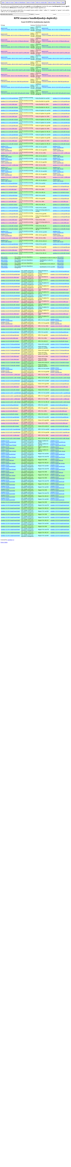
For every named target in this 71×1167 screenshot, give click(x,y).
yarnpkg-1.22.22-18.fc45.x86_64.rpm (59, 280)
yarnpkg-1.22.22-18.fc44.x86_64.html (10, 292)
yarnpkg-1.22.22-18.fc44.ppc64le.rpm (59, 286)
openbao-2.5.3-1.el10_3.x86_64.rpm (58, 156)
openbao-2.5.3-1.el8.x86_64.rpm (61, 204)
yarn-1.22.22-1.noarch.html (4, 257)
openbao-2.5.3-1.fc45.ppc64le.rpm (61, 101)
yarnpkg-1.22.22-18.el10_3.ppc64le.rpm (56, 323)
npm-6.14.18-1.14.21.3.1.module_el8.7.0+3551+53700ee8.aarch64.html (15, 29)
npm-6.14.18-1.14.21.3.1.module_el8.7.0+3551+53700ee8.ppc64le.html (15, 34)
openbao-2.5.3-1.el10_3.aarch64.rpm (58, 147)
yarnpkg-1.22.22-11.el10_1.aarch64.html (11, 392)
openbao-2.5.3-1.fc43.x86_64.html (9, 131)
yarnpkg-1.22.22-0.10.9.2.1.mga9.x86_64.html (8, 462)
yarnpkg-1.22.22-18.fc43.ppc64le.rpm (59, 298)
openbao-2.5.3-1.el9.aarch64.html (9, 183)
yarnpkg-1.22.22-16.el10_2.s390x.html (10, 374)
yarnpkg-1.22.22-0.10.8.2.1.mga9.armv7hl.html (8, 468)
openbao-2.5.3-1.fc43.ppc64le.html (9, 125)
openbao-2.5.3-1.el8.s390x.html (8, 201)
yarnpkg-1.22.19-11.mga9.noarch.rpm (59, 526)
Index (3, 2)
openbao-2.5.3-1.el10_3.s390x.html (9, 153)
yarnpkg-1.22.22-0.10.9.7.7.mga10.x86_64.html (8, 450)
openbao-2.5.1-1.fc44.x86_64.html (9, 225)
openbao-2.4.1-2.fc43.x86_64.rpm (61, 253)
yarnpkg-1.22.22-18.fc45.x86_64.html (10, 280)
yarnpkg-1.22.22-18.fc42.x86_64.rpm (59, 317)
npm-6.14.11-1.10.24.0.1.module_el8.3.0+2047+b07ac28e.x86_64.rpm (56, 92)
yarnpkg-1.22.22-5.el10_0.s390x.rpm (59, 435)
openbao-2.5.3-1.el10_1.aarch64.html (6, 171)
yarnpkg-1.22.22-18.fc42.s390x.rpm (59, 314)
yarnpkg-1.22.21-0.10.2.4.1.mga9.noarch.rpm (57, 490)
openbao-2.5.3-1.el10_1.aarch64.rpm (58, 171)
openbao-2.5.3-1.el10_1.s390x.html (9, 177)
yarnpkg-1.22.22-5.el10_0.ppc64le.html (10, 432)
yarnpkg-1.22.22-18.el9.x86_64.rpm (59, 341)
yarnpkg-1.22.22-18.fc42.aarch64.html (10, 307)
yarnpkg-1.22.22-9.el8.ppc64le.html (9, 408)
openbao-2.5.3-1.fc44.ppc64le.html (9, 113)
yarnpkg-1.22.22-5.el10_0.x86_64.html (10, 438)
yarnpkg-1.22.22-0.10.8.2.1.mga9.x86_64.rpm (57, 474)
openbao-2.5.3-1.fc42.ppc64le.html (9, 137)
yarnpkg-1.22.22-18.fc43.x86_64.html (10, 304)
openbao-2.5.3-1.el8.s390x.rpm (60, 201)
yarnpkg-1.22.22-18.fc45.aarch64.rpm (59, 271)
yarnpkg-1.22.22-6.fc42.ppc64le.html (10, 420)
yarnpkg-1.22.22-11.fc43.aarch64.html (10, 380)
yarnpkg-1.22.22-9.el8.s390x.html (9, 411)
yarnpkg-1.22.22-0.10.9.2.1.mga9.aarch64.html (8, 453)
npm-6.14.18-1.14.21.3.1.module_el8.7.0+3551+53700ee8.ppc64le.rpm (56, 34)
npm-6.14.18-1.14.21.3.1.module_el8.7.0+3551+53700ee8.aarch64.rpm (56, 29)
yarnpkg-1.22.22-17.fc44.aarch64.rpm (59, 344)
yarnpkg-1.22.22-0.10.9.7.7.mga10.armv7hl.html (8, 444)
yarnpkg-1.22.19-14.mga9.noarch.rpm (59, 502)
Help (63, 2)
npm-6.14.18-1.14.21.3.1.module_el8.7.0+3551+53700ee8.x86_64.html (15, 46)
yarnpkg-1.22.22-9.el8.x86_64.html (9, 414)
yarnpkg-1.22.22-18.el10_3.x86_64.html (11, 329)
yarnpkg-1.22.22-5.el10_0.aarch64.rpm (60, 429)
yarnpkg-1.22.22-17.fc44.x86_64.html (10, 362)
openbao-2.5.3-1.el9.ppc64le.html (9, 186)
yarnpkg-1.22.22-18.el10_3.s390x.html (10, 326)
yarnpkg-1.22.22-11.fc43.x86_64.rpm (59, 389)
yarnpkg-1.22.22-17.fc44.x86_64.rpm (59, 362)
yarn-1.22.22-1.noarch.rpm (60, 257)
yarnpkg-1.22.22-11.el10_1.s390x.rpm (59, 399)
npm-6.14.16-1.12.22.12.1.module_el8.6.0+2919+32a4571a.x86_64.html (15, 69)
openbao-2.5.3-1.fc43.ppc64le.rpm (61, 125)
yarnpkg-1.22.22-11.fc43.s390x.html (10, 386)
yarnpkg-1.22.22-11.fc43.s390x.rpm (59, 386)
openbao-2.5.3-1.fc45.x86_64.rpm (61, 107)
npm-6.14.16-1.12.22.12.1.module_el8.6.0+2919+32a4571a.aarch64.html (15, 57)
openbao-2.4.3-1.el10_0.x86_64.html (6, 241)
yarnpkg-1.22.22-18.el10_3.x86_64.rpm (60, 329)
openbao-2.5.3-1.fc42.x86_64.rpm (61, 143)
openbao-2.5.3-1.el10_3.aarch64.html (6, 147)
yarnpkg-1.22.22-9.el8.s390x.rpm (58, 411)
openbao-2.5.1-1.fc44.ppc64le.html (9, 213)
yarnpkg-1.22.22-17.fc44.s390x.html (10, 356)
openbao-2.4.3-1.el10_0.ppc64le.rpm (58, 235)
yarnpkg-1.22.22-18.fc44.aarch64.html (10, 283)
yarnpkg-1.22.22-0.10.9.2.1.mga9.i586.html (7, 459)
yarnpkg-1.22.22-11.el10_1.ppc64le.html (11, 396)
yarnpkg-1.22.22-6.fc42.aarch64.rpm (59, 417)
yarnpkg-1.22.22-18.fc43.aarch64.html (10, 295)
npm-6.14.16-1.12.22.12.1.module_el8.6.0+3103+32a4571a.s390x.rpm (56, 52)
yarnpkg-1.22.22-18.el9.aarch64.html (10, 332)
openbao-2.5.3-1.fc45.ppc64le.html (9, 101)
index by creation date (41, 2)
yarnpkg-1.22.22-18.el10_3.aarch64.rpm (56, 320)
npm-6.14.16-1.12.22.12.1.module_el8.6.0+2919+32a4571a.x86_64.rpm (56, 69)
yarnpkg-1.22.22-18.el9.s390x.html (9, 338)
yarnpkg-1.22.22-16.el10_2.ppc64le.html (6, 371)
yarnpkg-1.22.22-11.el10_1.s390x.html (10, 399)
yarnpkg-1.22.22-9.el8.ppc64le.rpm (59, 408)
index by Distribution (20, 2)
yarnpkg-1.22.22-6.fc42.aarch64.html (10, 417)
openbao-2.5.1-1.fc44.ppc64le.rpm (61, 213)
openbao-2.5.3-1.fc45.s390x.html (9, 104)
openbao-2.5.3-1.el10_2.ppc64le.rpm (58, 162)
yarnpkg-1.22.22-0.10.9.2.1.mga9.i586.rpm (56, 459)
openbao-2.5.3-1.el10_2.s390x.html (9, 165)
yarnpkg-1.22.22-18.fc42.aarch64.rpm (59, 307)
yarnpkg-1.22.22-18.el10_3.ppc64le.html (6, 323)
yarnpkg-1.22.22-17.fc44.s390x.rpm (59, 356)
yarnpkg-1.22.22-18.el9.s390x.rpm (58, 338)
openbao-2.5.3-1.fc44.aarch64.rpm (61, 110)
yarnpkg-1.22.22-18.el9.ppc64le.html (10, 335)
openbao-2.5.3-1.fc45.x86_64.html (9, 107)
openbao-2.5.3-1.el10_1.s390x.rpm (61, 177)
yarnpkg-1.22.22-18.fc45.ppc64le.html (10, 274)
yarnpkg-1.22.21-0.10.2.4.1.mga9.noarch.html (8, 490)
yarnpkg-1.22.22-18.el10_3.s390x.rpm (59, 326)
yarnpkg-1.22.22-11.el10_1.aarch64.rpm (60, 392)
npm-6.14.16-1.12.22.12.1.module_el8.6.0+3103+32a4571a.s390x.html (15, 52)
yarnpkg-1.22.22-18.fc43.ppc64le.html (10, 298)
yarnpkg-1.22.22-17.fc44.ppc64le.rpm (59, 350)
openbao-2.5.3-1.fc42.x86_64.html (9, 143)
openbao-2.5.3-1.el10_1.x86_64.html (6, 180)
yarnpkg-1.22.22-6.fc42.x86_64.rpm (59, 426)
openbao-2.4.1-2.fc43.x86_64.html (9, 253)
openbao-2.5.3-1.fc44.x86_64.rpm (61, 119)
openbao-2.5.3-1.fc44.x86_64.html (9, 119)
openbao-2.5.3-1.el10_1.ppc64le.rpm (58, 174)
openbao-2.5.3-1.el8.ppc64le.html (9, 198)
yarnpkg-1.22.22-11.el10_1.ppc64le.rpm (60, 396)
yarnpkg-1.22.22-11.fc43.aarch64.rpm (59, 380)
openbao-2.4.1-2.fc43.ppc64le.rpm (61, 247)
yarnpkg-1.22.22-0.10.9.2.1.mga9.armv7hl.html (8, 456)
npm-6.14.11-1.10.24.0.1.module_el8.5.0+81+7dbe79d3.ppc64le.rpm (55, 80)
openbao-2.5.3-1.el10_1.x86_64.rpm (58, 180)
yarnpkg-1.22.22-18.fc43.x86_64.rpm (59, 304)
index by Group (10, 2)
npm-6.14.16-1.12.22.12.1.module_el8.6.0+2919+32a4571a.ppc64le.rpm (56, 63)
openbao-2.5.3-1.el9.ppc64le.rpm (61, 186)
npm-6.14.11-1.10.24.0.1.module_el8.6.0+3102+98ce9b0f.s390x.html (14, 75)
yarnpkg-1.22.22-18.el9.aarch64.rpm (59, 332)
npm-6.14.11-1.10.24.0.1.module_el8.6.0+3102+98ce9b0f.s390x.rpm (55, 75)
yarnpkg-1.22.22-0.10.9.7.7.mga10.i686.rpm (57, 447)
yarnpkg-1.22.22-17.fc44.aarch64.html (10, 344)
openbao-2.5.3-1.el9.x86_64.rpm (61, 192)
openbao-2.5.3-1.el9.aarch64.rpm (61, 183)
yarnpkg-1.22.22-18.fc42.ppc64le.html (10, 310)
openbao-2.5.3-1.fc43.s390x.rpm (61, 128)
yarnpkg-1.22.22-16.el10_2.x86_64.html (11, 377)
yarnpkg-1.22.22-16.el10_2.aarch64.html (6, 368)
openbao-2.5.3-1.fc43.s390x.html (9, 128)
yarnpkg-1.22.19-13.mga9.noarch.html (10, 514)
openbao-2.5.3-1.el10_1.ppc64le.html (6, 174)
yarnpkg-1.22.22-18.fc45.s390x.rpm (59, 277)
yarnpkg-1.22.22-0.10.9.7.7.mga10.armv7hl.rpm (58, 444)
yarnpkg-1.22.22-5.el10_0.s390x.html (10, 435)
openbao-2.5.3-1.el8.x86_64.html (9, 204)
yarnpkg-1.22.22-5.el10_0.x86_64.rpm (59, 438)
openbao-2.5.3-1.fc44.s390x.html (9, 116)
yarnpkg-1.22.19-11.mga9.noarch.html (10, 526)
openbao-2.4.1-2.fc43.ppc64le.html (9, 247)
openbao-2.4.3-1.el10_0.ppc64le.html (6, 235)
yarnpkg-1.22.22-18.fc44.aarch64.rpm (59, 283)
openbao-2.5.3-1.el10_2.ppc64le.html (6, 162)
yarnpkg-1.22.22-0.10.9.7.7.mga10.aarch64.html (8, 441)
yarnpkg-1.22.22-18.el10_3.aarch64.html (6, 320)
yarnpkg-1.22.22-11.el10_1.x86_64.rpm (60, 402)
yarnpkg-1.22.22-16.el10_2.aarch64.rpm (56, 368)
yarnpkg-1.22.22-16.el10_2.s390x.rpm (59, 374)
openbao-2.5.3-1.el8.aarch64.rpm (61, 195)
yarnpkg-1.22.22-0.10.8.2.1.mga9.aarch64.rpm (57, 465)
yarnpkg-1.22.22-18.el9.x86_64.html (10, 341)
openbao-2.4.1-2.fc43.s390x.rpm (61, 250)
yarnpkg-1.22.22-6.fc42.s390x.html (9, 423)
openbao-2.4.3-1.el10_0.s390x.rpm (61, 238)
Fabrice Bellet (4, 542)
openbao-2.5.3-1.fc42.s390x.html (9, 140)
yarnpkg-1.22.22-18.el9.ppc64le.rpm (59, 335)
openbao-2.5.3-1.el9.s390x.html (8, 189)
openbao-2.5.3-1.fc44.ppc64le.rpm (61, 113)
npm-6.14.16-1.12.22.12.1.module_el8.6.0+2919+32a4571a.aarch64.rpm (56, 57)
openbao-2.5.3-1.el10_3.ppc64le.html (6, 150)
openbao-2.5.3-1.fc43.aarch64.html (9, 122)
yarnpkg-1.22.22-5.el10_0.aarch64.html (10, 429)
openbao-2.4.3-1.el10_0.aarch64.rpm (58, 232)
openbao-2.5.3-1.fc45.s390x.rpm (61, 104)
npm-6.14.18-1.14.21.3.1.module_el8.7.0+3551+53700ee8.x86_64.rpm (56, 46)
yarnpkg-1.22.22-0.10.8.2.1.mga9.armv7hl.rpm (57, 468)
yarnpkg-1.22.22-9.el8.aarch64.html (9, 405)
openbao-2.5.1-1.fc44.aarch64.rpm (61, 207)
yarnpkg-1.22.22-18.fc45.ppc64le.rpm (59, 274)
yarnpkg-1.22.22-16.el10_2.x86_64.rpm (60, 377)
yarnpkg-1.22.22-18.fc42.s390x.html (10, 314)
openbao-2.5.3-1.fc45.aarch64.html (9, 98)
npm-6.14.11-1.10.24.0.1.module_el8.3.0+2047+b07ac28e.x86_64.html (15, 92)
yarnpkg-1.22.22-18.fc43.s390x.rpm (59, 301)
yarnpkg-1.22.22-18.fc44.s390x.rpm (59, 289)
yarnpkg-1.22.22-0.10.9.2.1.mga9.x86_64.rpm (57, 462)
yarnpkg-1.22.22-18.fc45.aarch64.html (10, 271)
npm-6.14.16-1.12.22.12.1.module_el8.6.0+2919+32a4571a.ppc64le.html (15, 63)
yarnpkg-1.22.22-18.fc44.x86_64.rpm (59, 292)
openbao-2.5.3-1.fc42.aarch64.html (9, 134)
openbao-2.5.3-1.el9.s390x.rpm (60, 189)
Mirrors (59, 2)
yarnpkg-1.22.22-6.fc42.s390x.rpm (58, 423)
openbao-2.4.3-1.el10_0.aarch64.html (6, 232)
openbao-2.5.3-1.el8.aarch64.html (9, 195)
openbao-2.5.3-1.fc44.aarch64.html (9, 110)
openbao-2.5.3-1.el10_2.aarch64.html (6, 159)
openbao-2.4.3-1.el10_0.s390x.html (9, 238)
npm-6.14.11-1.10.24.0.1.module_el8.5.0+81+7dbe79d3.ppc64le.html (14, 80)
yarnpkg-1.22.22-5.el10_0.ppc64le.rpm (60, 432)
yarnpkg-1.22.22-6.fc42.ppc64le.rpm (59, 420)
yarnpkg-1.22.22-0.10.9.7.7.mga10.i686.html (7, 447)
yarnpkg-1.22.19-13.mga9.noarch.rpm (59, 514)
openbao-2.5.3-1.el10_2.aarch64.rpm (58, 159)
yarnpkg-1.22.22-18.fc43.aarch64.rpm (59, 295)
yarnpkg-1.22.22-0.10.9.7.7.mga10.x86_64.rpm (57, 450)
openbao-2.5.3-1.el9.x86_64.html (9, 192)
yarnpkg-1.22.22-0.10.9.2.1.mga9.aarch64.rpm (57, 453)
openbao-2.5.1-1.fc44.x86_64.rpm (61, 225)
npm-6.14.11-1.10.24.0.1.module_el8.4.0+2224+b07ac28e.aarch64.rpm (56, 86)
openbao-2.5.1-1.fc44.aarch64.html (9, 207)
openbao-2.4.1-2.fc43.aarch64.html (9, 244)
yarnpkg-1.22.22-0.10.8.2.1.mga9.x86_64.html (8, 474)
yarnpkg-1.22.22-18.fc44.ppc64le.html (10, 286)
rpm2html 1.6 (10, 539)
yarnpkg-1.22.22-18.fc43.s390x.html (10, 301)
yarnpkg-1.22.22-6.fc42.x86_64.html (10, 426)
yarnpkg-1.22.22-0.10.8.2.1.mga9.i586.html (7, 471)
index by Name (52, 2)
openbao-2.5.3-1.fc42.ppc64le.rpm (61, 137)
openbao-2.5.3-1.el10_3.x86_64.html (6, 156)
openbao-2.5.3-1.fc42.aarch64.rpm (61, 134)
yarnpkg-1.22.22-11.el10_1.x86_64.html (11, 402)
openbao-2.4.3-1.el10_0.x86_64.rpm (58, 241)
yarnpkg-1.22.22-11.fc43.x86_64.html (10, 389)
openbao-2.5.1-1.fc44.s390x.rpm (61, 219)
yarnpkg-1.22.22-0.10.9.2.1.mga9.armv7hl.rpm (57, 456)
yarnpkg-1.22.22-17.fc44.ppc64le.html (10, 350)
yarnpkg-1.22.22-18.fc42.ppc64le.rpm (59, 310)
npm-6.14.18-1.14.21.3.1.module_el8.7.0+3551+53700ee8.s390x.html (15, 40)
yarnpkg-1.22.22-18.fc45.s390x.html (10, 277)
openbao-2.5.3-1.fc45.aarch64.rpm (61, 98)
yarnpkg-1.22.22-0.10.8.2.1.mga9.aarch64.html (8, 465)
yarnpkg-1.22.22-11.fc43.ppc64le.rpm (59, 383)
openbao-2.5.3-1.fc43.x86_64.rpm (61, 131)
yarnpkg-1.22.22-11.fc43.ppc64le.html (10, 383)
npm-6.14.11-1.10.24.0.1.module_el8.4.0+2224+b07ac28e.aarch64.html (15, 86)
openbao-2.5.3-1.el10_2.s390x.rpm (61, 165)
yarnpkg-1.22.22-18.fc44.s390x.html (10, 289)
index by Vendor (31, 2)
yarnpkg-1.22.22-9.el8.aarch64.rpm (59, 405)
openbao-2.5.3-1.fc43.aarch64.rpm (61, 122)
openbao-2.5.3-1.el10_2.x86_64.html (6, 168)
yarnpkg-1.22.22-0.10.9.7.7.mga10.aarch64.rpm (57, 441)
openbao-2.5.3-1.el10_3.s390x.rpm (61, 153)
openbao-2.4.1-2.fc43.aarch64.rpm (61, 244)
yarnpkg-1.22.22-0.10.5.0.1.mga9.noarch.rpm (57, 478)
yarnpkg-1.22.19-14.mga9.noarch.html (10, 502)
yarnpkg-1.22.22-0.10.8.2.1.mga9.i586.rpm (56, 471)
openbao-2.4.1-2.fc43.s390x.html (9, 250)
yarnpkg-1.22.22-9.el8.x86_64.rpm (58, 414)
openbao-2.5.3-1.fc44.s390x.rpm (61, 116)
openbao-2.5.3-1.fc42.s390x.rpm (61, 140)
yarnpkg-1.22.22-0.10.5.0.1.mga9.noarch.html (8, 478)
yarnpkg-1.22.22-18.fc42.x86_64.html (10, 317)
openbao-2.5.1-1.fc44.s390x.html (9, 219)
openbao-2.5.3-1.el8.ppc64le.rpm (61, 198)
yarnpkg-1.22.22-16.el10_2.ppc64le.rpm (56, 371)
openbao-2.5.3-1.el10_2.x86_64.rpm (58, 168)
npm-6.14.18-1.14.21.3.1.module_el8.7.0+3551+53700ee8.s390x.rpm (55, 40)
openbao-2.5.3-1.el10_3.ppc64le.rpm (58, 150)
